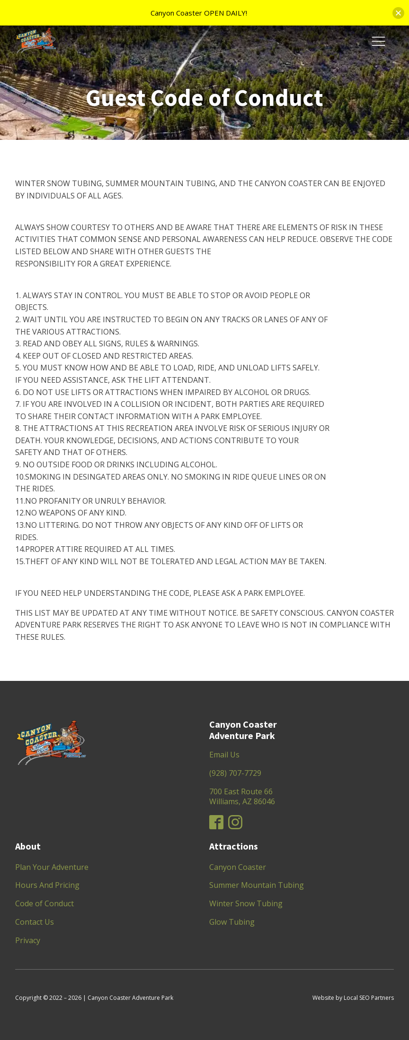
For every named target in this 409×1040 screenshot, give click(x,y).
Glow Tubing (232, 922)
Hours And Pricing (47, 885)
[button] (398, 13)
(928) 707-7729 (235, 773)
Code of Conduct (44, 903)
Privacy (27, 940)
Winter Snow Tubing (246, 903)
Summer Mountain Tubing (256, 885)
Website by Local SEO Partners (353, 998)
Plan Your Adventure (52, 867)
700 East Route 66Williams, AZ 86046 (242, 796)
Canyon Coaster (237, 867)
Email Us (224, 754)
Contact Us (34, 922)
